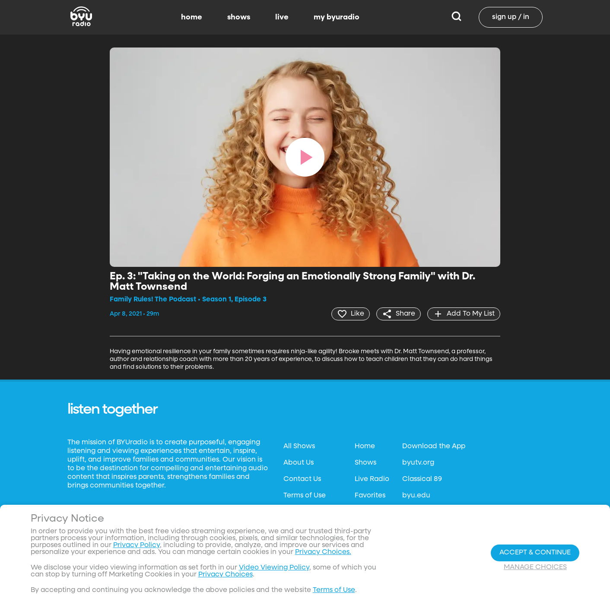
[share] (398, 313)
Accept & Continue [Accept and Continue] (535, 552)
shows (238, 17)
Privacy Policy (136, 545)
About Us (298, 462)
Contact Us (302, 479)
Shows (365, 462)
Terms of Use (304, 495)
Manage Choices (535, 567)
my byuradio (336, 17)
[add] (463, 313)
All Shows (299, 446)
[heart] (350, 313)
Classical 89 (422, 479)
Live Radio (372, 479)
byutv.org (418, 462)
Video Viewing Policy (274, 567)
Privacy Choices (225, 574)
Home (365, 446)
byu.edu (416, 495)
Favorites (370, 495)
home (191, 17)
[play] (305, 157)
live (282, 17)
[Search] (456, 17)
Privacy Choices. (323, 552)
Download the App (433, 446)
